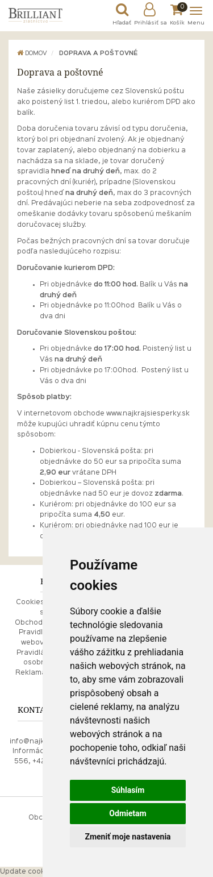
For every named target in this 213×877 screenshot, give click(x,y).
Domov (32, 53)
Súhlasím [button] (128, 790)
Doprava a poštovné (98, 53)
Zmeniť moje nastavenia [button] (127, 836)
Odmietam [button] (127, 813)
